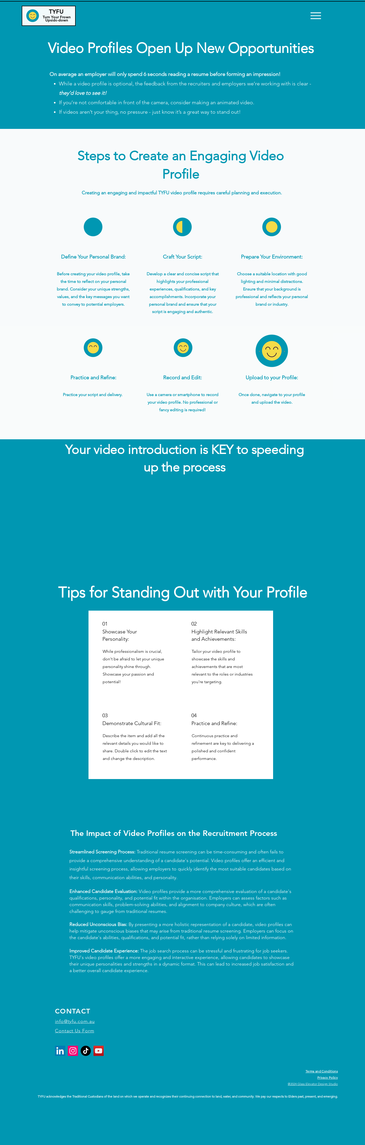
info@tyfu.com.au (75, 1021)
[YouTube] (98, 1051)
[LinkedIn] (60, 1051)
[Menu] (316, 16)
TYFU (56, 11)
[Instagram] (73, 1051)
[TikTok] (86, 1051)
